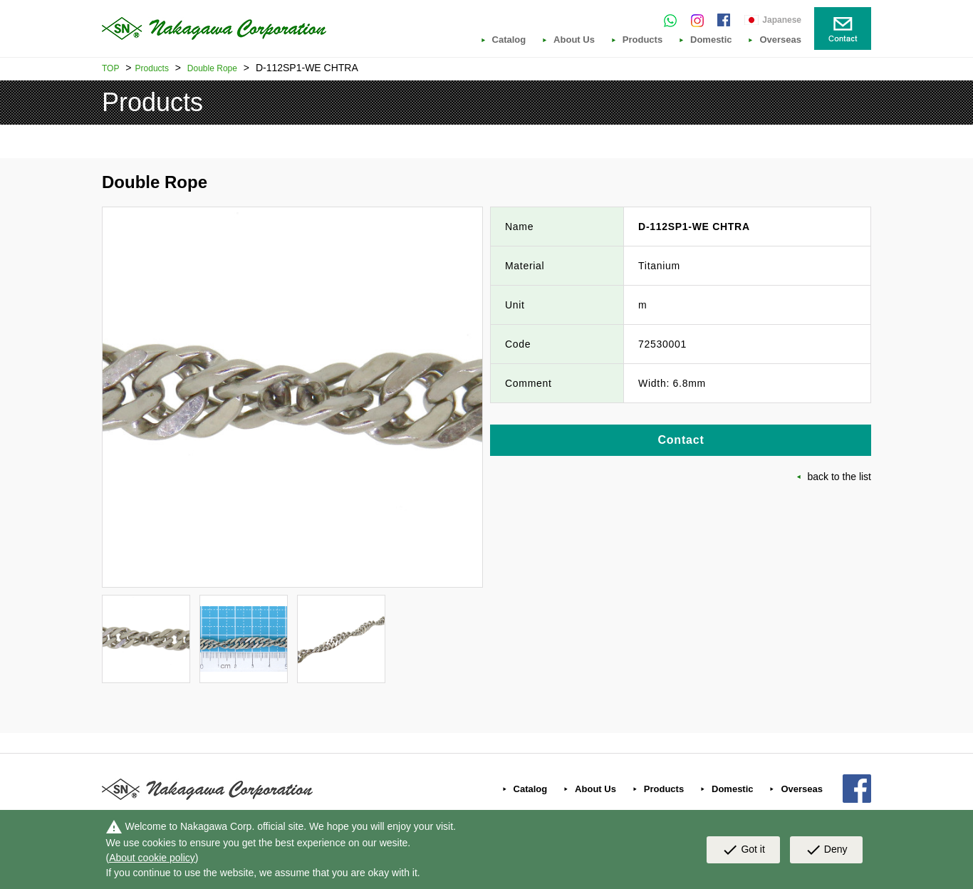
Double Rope (212, 68)
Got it (743, 849)
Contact (680, 440)
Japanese (781, 20)
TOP (110, 68)
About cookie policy (152, 857)
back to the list (840, 476)
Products (642, 40)
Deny (826, 849)
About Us (574, 40)
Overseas (780, 40)
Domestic (711, 40)
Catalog (509, 40)
